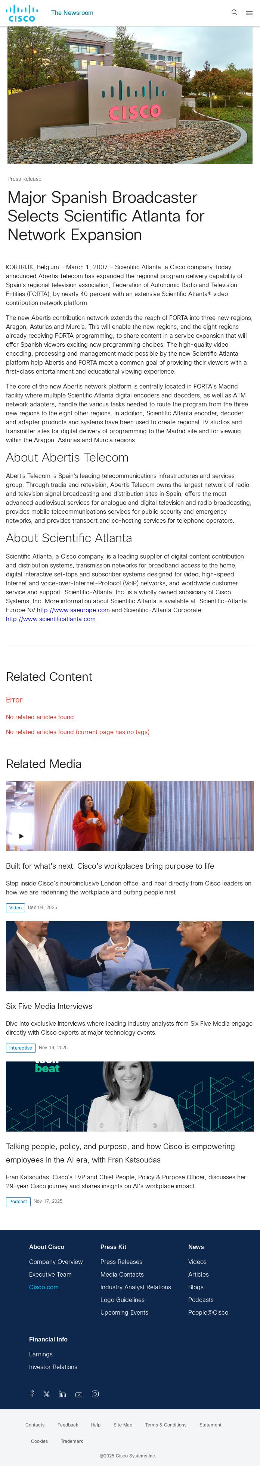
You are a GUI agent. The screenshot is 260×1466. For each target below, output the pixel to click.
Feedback (68, 1425)
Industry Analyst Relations (135, 1287)
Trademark (72, 1442)
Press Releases (121, 1262)
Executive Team (50, 1275)
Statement (210, 1425)
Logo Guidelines (122, 1300)
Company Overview (56, 1262)
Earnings (41, 1355)
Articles (198, 1275)
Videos (197, 1262)
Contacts (34, 1425)
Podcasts (201, 1300)
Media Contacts (122, 1275)
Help (95, 1425)
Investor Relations (53, 1367)
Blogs (196, 1287)
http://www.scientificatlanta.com (51, 619)
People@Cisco (208, 1313)
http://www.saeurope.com (73, 610)
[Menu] (249, 13)
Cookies (39, 1442)
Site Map (123, 1425)
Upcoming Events (124, 1313)
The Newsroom (72, 13)
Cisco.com (44, 1287)
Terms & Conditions (165, 1425)
